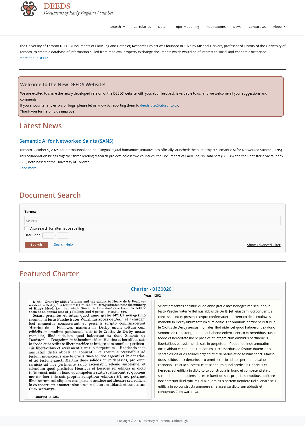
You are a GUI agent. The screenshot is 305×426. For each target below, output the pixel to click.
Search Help (63, 244)
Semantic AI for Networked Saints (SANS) (66, 141)
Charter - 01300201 (152, 289)
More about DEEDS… (35, 58)
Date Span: (32, 235)
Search (36, 245)
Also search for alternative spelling (57, 228)
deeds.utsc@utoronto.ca (159, 105)
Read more (27, 168)
